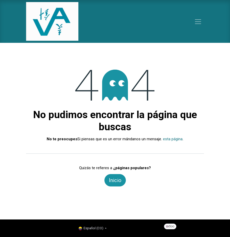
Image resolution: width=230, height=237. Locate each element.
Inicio (115, 180)
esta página (173, 139)
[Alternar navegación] (198, 21)
